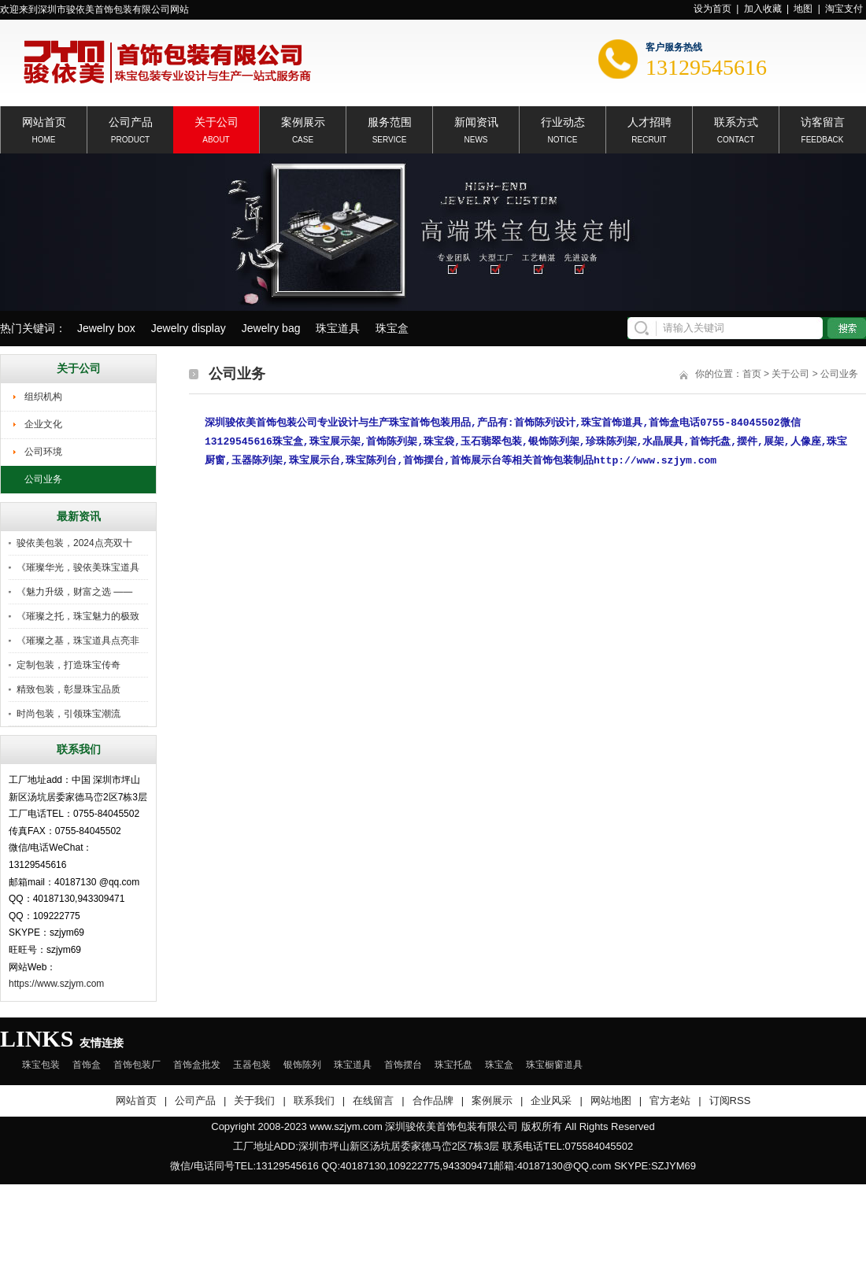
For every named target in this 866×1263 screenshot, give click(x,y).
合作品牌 (433, 1100)
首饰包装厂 (137, 1064)
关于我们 (254, 1100)
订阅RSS (730, 1100)
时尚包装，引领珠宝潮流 (68, 713)
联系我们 (314, 1100)
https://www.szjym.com (56, 983)
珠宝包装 (41, 1064)
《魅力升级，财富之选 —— (74, 591)
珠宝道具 (338, 328)
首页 (751, 373)
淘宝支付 (844, 8)
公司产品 (131, 121)
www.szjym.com (345, 1126)
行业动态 (563, 121)
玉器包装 (252, 1064)
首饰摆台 (403, 1064)
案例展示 (303, 121)
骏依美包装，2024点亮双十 (74, 542)
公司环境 (43, 451)
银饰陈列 (302, 1064)
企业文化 (43, 424)
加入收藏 (763, 8)
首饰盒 (86, 1064)
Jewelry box (106, 328)
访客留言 (823, 121)
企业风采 (551, 1100)
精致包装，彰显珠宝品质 (68, 689)
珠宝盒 (392, 328)
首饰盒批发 (196, 1064)
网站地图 (610, 1100)
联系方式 (736, 121)
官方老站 (670, 1100)
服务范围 (390, 121)
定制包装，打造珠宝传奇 (68, 664)
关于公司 (216, 121)
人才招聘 (649, 121)
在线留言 (373, 1100)
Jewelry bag (271, 328)
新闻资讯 (476, 121)
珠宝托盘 (453, 1064)
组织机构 (43, 396)
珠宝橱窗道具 (554, 1064)
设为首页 (712, 8)
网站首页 (44, 121)
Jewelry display (188, 328)
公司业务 (43, 479)
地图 (803, 8)
